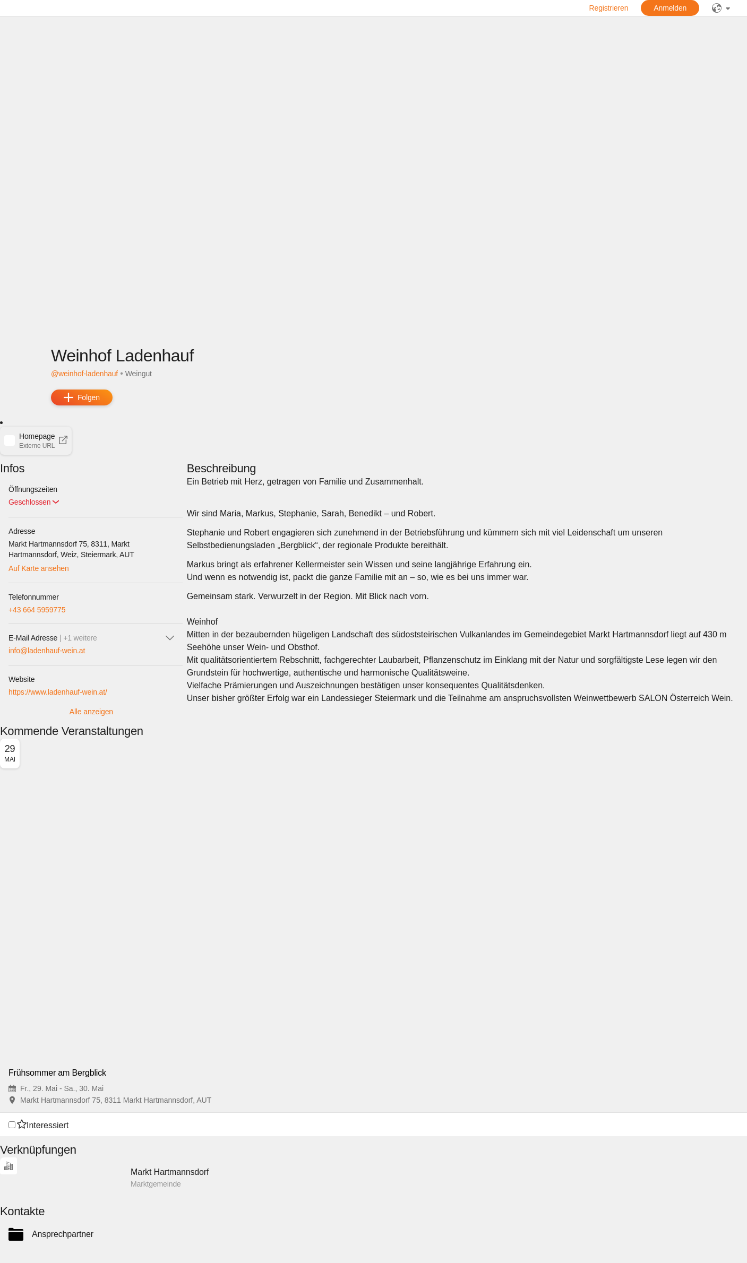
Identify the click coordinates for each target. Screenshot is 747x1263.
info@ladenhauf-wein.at (46, 650)
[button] (36, 440)
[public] (721, 8)
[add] (82, 397)
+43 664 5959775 (36, 609)
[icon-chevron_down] (170, 638)
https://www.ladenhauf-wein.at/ (57, 692)
